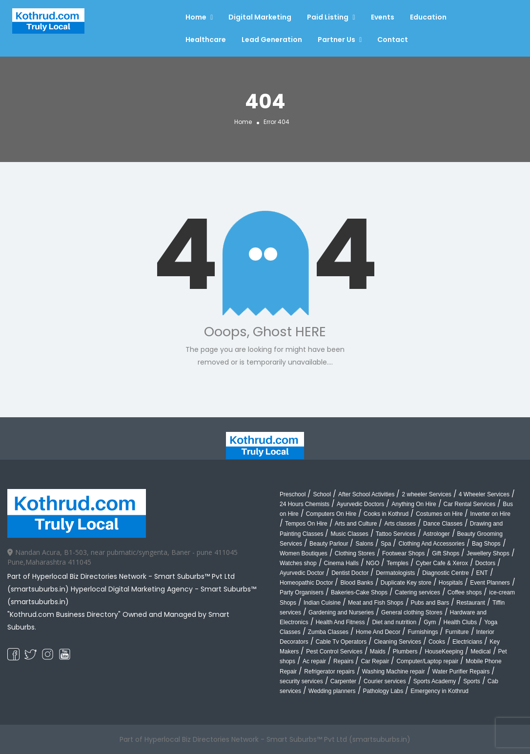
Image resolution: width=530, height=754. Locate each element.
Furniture (457, 632)
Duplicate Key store (406, 582)
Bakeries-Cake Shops (359, 592)
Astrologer (436, 533)
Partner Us (336, 39)
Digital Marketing (259, 17)
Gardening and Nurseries (341, 612)
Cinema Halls (341, 563)
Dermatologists (395, 573)
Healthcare (205, 39)
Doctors (485, 563)
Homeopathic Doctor (306, 582)
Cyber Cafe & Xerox (442, 563)
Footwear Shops (403, 553)
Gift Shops (445, 553)
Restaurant (470, 602)
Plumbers (405, 651)
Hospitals (451, 582)
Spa (386, 543)
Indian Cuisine (322, 602)
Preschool (293, 494)
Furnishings (423, 632)
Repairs (343, 661)
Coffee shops (465, 592)
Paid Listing (327, 17)
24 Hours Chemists (304, 504)
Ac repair (314, 661)
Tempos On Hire (306, 523)
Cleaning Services (397, 641)
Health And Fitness (340, 622)
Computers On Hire (331, 513)
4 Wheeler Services (484, 494)
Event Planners (490, 582)
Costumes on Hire (439, 513)
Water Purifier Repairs (461, 671)
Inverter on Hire (490, 513)
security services (301, 681)
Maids (378, 651)
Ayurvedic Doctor (302, 573)
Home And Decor (378, 632)
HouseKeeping (444, 651)
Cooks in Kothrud (386, 513)
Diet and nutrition (394, 622)
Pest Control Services (334, 651)
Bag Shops (486, 543)
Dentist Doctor (349, 573)
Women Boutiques (303, 553)
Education (428, 17)
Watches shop (298, 563)
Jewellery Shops (488, 553)
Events (382, 17)
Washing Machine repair (393, 671)
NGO (372, 563)
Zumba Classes (328, 632)
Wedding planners (332, 691)
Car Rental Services (470, 504)
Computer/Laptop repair (427, 661)
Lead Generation (272, 39)
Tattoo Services (396, 533)
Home (195, 17)
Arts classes (400, 523)
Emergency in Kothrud (439, 691)
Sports (471, 681)
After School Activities (366, 494)
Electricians (467, 641)
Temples (397, 563)
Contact (392, 39)
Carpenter (343, 681)
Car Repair (375, 661)
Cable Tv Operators (341, 641)
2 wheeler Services (426, 494)
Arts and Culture (356, 523)
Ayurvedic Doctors (360, 504)
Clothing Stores (355, 553)
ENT (482, 573)
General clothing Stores (411, 612)
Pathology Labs (383, 691)
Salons (364, 543)
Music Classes (349, 533)
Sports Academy (434, 681)
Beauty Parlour (328, 543)
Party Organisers (302, 592)
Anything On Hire (413, 504)
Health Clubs (460, 622)
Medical (480, 651)
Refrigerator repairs (329, 671)
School (322, 494)
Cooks (436, 641)
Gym (430, 622)
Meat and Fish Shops (375, 602)
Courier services (385, 681)
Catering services (417, 592)
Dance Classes (443, 523)
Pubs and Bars (430, 602)
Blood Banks (356, 582)
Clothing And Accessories (431, 543)
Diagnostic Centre (445, 573)
